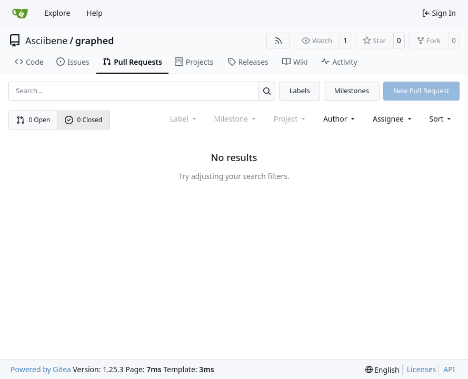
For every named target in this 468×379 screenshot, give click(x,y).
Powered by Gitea (41, 369)
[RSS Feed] (278, 40)
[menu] (441, 118)
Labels (300, 90)
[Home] (20, 13)
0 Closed (84, 119)
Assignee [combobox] (393, 119)
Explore (57, 13)
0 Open (33, 119)
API (449, 369)
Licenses (421, 369)
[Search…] (266, 91)
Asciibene (46, 40)
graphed (94, 40)
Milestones (351, 90)
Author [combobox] (339, 119)
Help (94, 13)
